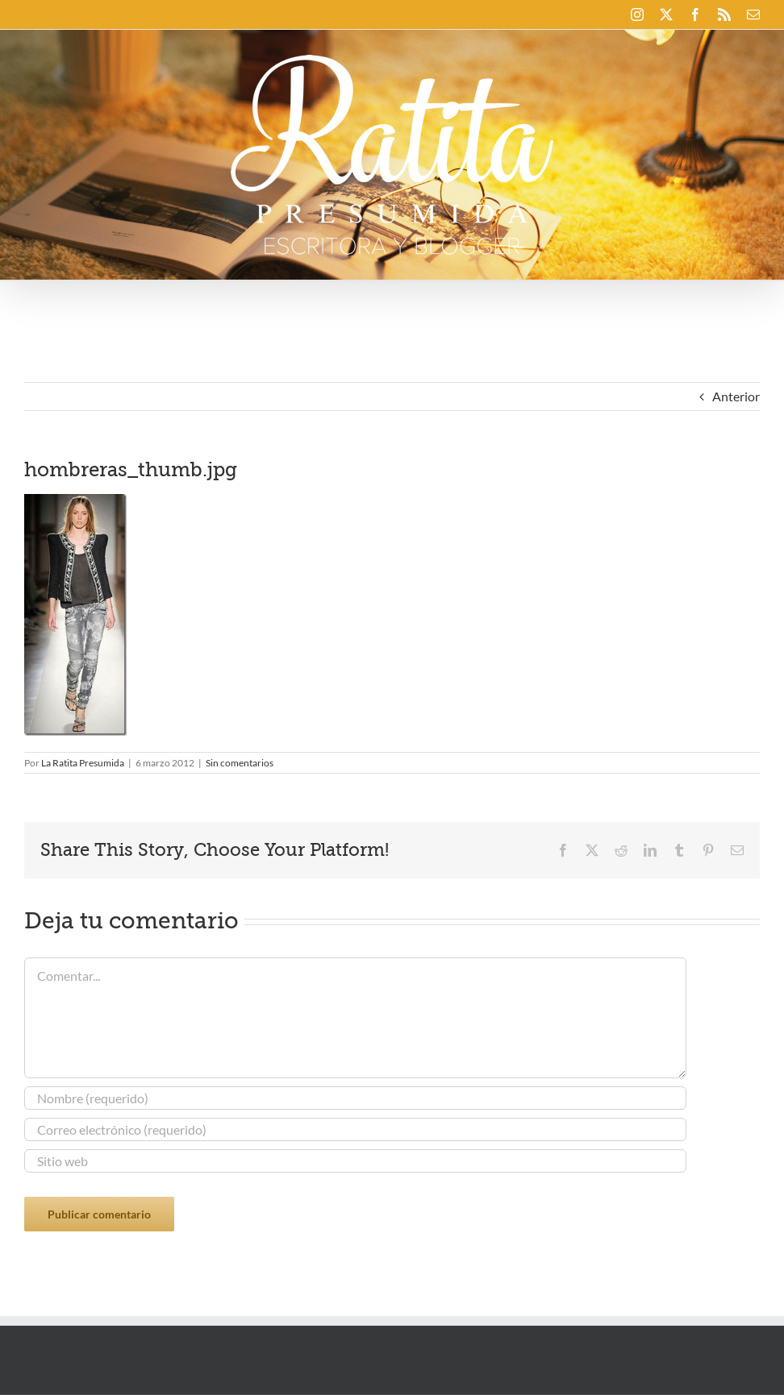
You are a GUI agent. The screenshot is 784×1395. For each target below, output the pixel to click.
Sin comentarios (239, 763)
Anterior (736, 396)
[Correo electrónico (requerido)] (355, 1129)
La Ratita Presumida (82, 763)
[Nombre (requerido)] (355, 1098)
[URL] (355, 1161)
